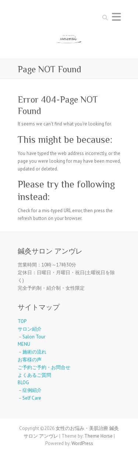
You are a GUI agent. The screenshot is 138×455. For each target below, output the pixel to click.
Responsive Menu (116, 17)
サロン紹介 (30, 329)
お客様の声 (30, 359)
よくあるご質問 (34, 375)
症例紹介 (32, 390)
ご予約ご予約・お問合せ (44, 367)
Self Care (31, 398)
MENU (24, 344)
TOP (22, 321)
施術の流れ (34, 352)
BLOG (23, 382)
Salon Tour (33, 337)
